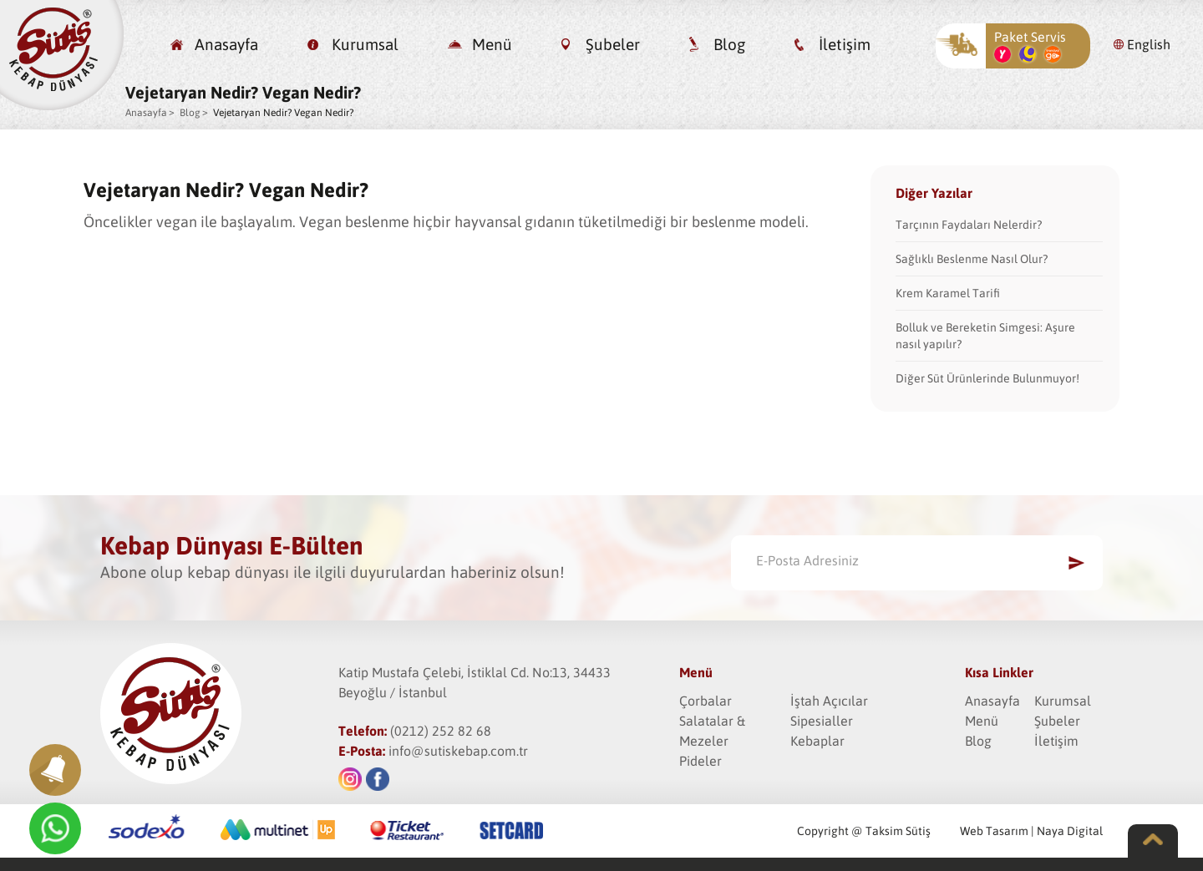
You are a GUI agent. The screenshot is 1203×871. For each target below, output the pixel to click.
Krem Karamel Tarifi (948, 293)
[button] (55, 770)
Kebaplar (817, 740)
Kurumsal (365, 44)
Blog (729, 44)
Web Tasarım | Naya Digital (1031, 831)
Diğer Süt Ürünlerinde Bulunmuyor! (987, 378)
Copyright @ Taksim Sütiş (864, 831)
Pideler (700, 760)
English (1148, 44)
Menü (492, 44)
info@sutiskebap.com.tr (458, 750)
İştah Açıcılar (829, 700)
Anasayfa (226, 44)
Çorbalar (705, 700)
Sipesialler (821, 720)
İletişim (845, 44)
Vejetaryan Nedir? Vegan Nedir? (283, 113)
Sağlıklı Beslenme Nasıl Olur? (972, 259)
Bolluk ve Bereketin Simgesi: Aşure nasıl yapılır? (985, 336)
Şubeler (613, 44)
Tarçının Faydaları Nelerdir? (969, 224)
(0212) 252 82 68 (440, 730)
